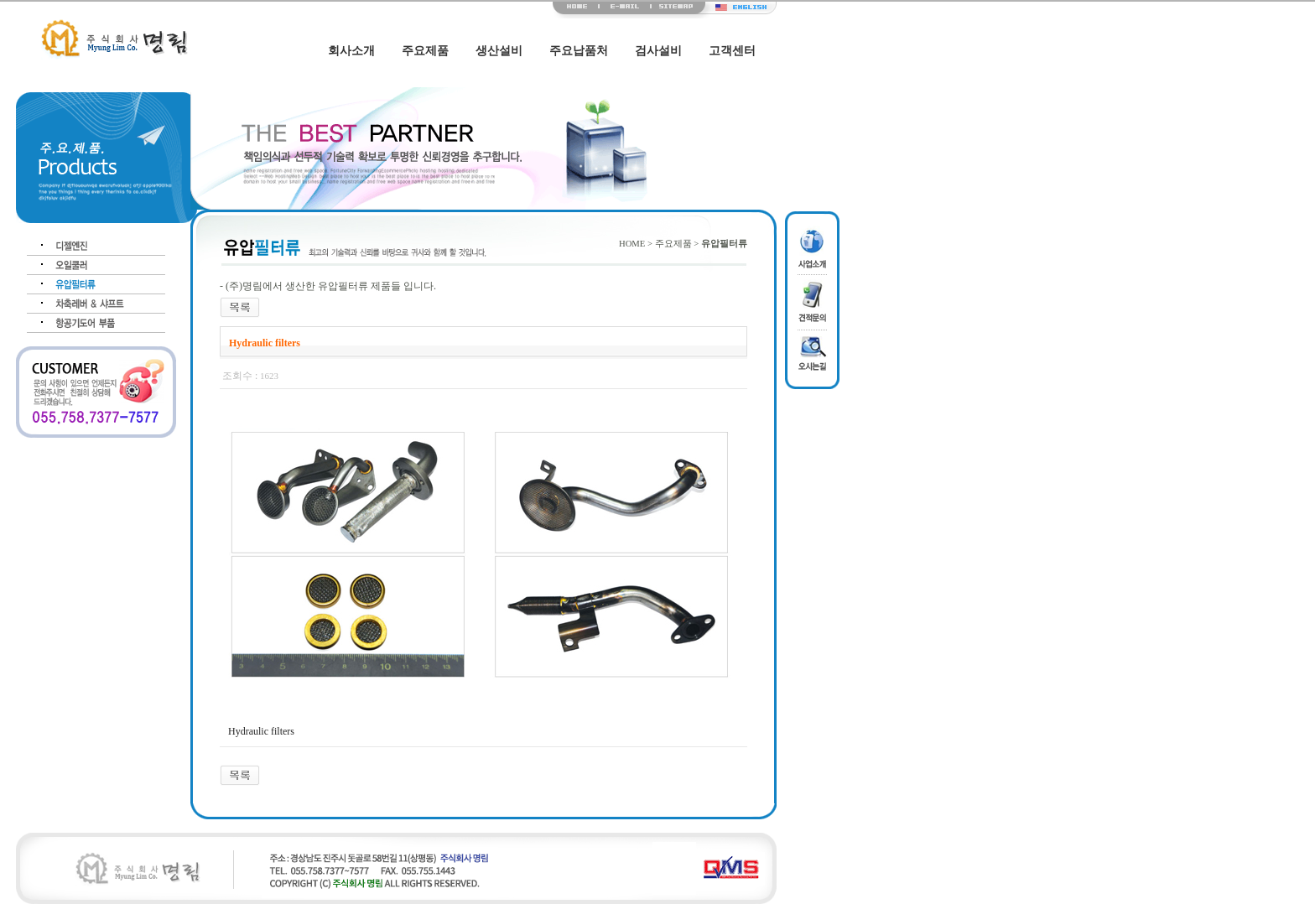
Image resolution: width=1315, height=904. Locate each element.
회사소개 (351, 50)
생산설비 (499, 50)
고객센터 (732, 50)
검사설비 (658, 50)
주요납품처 (578, 50)
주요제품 (425, 50)
